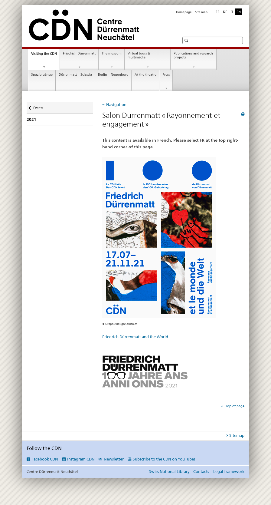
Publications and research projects (193, 55)
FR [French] (218, 12)
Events (38, 106)
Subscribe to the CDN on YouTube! (164, 459)
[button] (187, 40)
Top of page (234, 406)
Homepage (184, 12)
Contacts (201, 471)
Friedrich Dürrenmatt (79, 53)
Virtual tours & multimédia (139, 55)
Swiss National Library (169, 471)
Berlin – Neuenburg (113, 75)
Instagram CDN (81, 459)
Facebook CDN (44, 459)
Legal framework (228, 471)
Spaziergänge (42, 75)
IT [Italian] (231, 12)
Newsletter (114, 459)
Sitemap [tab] (236, 435)
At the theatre (145, 75)
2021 (31, 119)
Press (166, 75)
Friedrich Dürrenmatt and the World (135, 336)
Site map (201, 12)
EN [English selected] (239, 12)
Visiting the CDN (45, 55)
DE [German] (225, 12)
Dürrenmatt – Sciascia (75, 75)
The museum (112, 53)
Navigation (116, 104)
